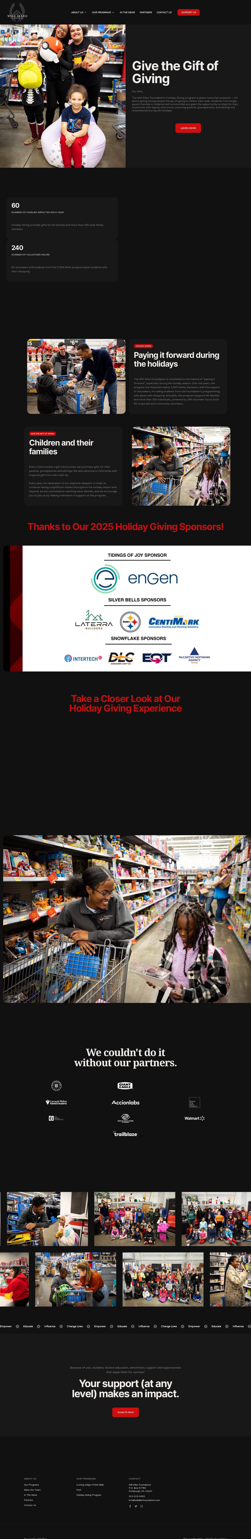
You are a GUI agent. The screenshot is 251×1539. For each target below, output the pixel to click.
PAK (78, 1489)
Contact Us (30, 1505)
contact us (164, 12)
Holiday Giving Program (88, 1494)
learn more (188, 128)
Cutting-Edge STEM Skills (90, 1484)
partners (146, 12)
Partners (28, 1500)
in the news (127, 12)
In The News (30, 1494)
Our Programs (31, 1484)
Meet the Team (32, 1489)
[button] (78, 12)
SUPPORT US (188, 12)
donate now (125, 1412)
